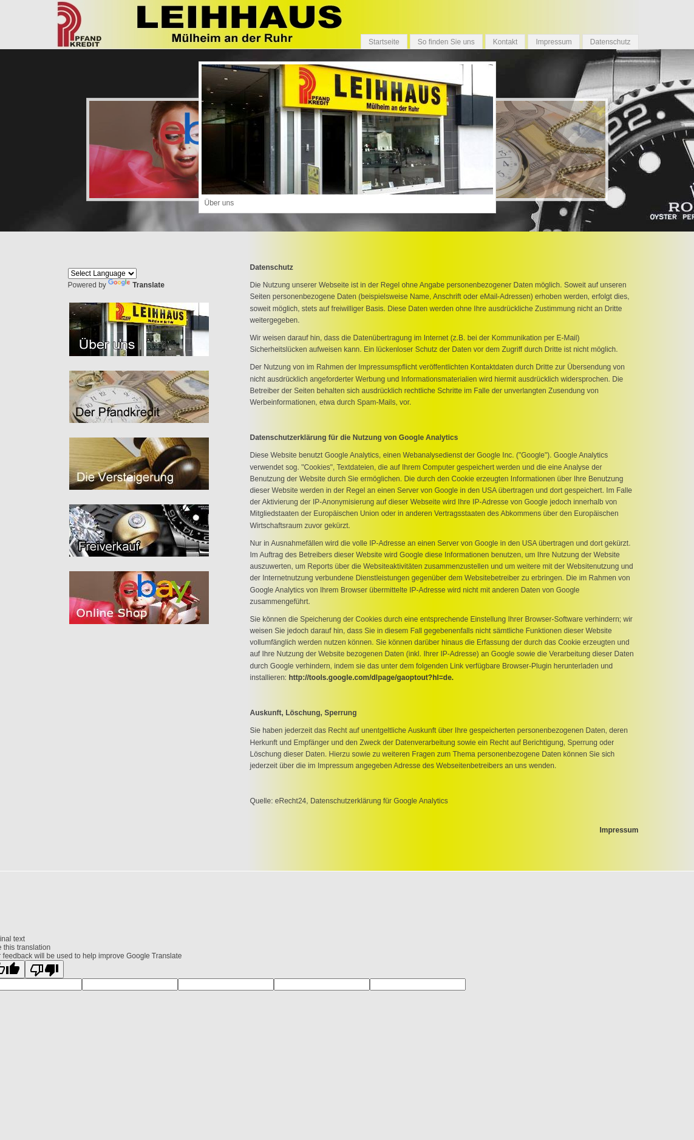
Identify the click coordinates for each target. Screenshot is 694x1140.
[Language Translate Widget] (102, 273)
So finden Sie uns (446, 42)
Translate (136, 285)
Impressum (553, 42)
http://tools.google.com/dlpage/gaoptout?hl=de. (371, 677)
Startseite (384, 42)
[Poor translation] (44, 969)
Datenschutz (610, 42)
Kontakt (505, 42)
